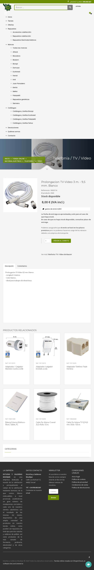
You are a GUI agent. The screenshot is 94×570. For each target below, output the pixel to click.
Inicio (10, 17)
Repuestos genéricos (21, 99)
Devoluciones (13, 127)
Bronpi (15, 64)
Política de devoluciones (81, 487)
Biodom (16, 60)
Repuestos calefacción (22, 36)
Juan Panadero (19, 83)
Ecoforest (16, 71)
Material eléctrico (13, 161)
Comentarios (22, 266)
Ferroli (15, 75)
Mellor (15, 91)
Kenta (15, 87)
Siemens (16, 103)
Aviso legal (76, 476)
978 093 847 (87, 2)
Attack (15, 52)
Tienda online (18, 159)
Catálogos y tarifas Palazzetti (24, 119)
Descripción (9, 266)
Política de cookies (79, 479)
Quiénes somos (14, 131)
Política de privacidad (80, 482)
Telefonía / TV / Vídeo (33, 161)
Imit (14, 79)
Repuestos (12, 29)
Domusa (16, 68)
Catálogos (12, 108)
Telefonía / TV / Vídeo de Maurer (60, 254)
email (28, 493)
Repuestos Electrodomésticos (24, 40)
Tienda (10, 21)
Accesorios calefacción (22, 32)
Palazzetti (16, 95)
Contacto (11, 135)
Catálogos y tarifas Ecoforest (24, 115)
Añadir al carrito (61, 241)
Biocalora (16, 56)
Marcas (11, 44)
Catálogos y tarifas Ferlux (23, 123)
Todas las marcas (20, 48)
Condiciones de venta (80, 485)
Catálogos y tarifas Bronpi (23, 111)
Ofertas (11, 25)
